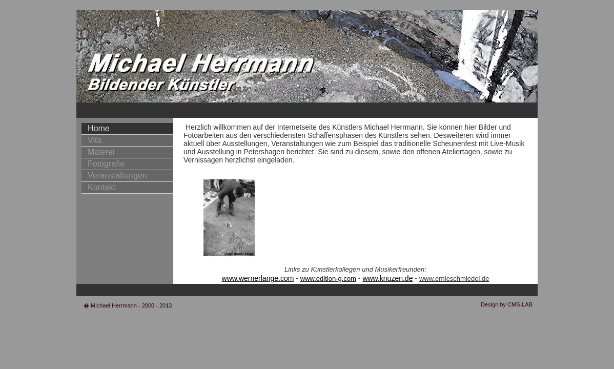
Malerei (101, 152)
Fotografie (106, 163)
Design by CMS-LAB (507, 304)
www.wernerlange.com (258, 278)
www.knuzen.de (387, 278)
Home (99, 128)
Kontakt (101, 187)
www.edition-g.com (328, 278)
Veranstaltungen (117, 175)
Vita (94, 140)
